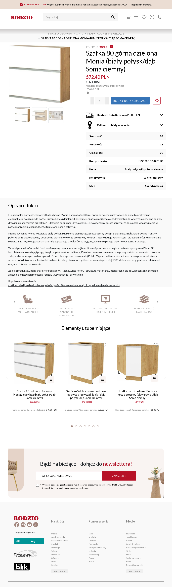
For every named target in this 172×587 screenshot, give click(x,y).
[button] (92, 100)
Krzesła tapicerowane (136, 547)
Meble (54, 533)
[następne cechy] (157, 302)
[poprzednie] (7, 378)
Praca (53, 561)
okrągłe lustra (93, 285)
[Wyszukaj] (78, 17)
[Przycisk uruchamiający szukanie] (113, 17)
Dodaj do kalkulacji (130, 100)
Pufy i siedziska (133, 544)
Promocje (55, 547)
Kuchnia (92, 537)
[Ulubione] (144, 17)
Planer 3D (55, 554)
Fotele (129, 540)
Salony (54, 551)
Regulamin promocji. (141, 4)
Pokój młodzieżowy (97, 547)
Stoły (128, 551)
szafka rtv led (16, 285)
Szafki (128, 561)
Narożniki (130, 533)
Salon (91, 533)
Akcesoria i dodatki (59, 540)
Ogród (91, 558)
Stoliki (128, 554)
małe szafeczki (111, 285)
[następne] (165, 378)
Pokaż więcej (59, 571)
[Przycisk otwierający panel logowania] (152, 17)
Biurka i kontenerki (134, 565)
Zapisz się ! (119, 475)
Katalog (54, 565)
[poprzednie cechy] (14, 302)
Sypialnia (92, 540)
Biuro (91, 561)
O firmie (55, 558)
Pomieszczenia (58, 537)
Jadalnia (92, 551)
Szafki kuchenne (133, 558)
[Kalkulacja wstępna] (136, 17)
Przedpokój (94, 554)
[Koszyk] (128, 17)
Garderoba (93, 544)
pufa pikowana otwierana (68, 285)
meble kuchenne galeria (39, 285)
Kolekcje (55, 544)
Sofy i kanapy (131, 537)
